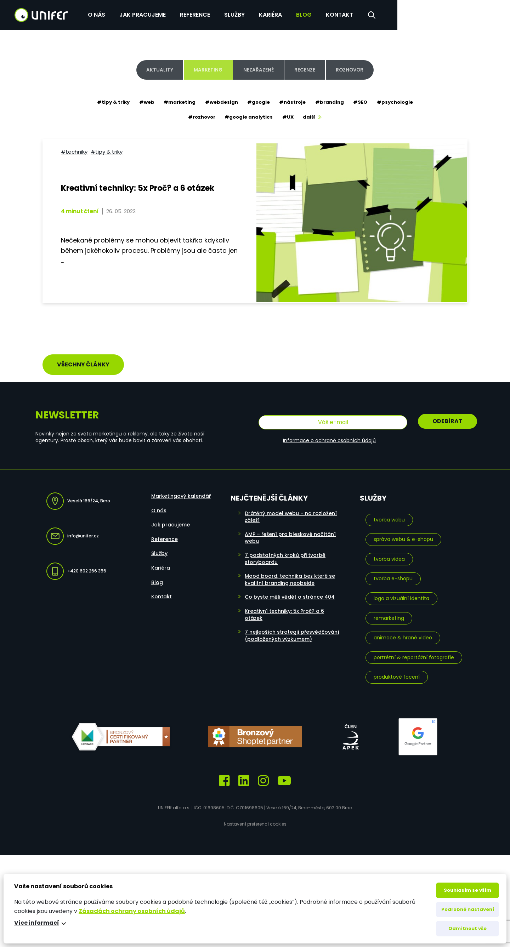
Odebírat (447, 416)
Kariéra (381, 14)
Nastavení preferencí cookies (255, 817)
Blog (415, 14)
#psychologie (400, 102)
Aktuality (149, 69)
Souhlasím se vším (467, 890)
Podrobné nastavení (467, 909)
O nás (207, 14)
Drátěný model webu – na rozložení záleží (291, 510)
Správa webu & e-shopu (403, 532)
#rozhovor (200, 118)
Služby (345, 14)
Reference (306, 14)
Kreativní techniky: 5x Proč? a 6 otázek (284, 608)
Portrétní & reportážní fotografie (414, 650)
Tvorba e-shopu (393, 572)
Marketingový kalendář (181, 489)
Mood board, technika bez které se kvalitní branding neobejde (290, 573)
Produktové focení (397, 670)
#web (143, 102)
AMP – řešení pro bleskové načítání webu (290, 531)
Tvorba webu (389, 513)
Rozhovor (359, 69)
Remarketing (389, 611)
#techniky (73, 149)
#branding (332, 102)
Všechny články (83, 359)
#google (258, 102)
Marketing (202, 69)
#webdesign (220, 102)
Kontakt (450, 14)
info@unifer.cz (72, 529)
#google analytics (248, 118)
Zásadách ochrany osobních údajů (132, 911)
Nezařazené (258, 69)
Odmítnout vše (467, 928)
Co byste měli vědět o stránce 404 (290, 590)
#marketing (177, 102)
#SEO (364, 102)
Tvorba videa (389, 552)
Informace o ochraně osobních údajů (329, 434)
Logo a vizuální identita (401, 591)
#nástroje (293, 102)
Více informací (36, 923)
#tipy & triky (108, 102)
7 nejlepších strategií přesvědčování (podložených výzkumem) (292, 629)
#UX (288, 118)
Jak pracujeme (253, 14)
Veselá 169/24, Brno (78, 494)
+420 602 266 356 (76, 565)
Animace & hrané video (403, 631)
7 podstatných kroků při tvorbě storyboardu (285, 552)
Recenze (309, 69)
